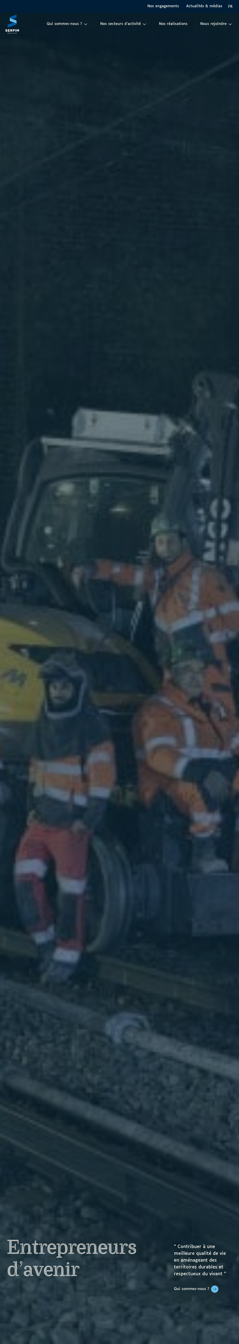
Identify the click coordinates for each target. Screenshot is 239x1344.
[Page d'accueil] (12, 24)
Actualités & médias (204, 6)
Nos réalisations (173, 24)
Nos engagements (163, 6)
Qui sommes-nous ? (191, 1289)
